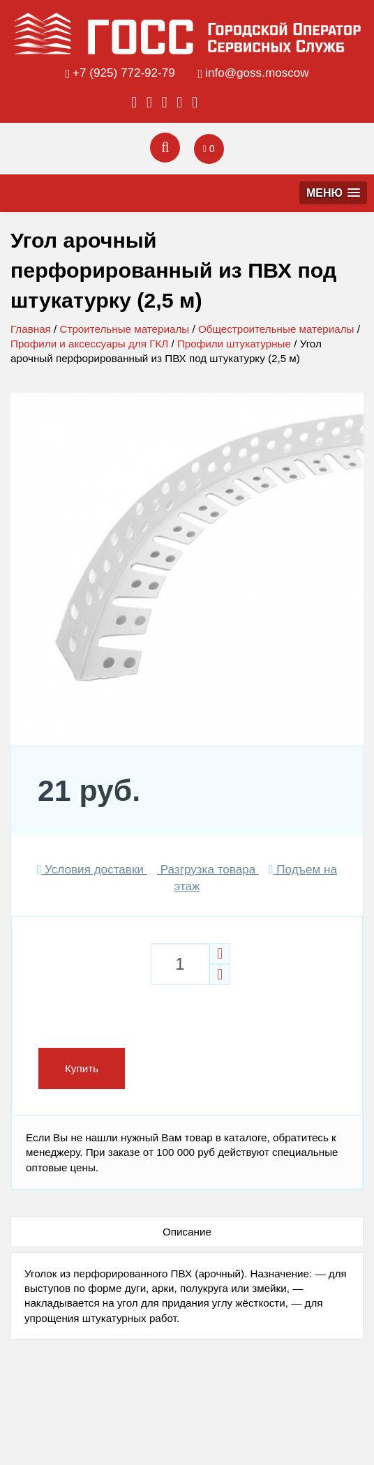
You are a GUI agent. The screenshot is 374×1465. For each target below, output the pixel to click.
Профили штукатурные (234, 344)
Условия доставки (92, 869)
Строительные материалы (124, 329)
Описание (187, 1232)
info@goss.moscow (256, 73)
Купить (81, 1068)
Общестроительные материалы (276, 329)
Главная (30, 329)
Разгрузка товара (208, 869)
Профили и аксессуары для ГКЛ (89, 344)
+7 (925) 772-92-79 (124, 73)
